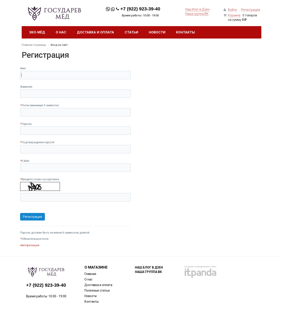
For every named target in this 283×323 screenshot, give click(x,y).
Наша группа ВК (196, 13)
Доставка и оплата (98, 285)
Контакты (91, 301)
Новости (90, 296)
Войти (232, 10)
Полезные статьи (97, 290)
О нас (88, 279)
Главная (90, 274)
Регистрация (250, 10)
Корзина (234, 15)
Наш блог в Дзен (197, 9)
